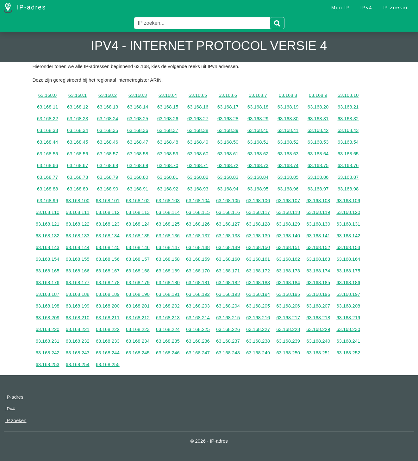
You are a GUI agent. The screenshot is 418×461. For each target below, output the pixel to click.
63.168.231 (47, 341)
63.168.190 (138, 294)
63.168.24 (107, 118)
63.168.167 (108, 270)
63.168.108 (318, 200)
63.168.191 (168, 294)
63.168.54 (348, 142)
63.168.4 (168, 95)
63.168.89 (77, 188)
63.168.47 (137, 142)
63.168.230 (348, 329)
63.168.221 (78, 329)
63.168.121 (47, 224)
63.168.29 (258, 118)
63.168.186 (348, 282)
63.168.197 (348, 294)
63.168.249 (258, 352)
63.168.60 (198, 153)
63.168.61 (228, 153)
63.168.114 (168, 212)
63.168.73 (258, 165)
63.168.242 (47, 352)
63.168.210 (78, 317)
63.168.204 (228, 305)
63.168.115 (198, 212)
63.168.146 (138, 247)
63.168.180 (168, 282)
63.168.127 (228, 224)
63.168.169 (168, 270)
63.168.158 (168, 259)
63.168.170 (198, 270)
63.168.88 (47, 188)
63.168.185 (318, 282)
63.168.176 (47, 282)
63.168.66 (47, 165)
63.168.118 (288, 212)
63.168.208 (348, 305)
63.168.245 (138, 352)
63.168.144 (78, 247)
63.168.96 (288, 188)
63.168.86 (318, 177)
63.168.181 (198, 282)
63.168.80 (137, 177)
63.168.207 (318, 305)
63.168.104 (198, 200)
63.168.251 (318, 352)
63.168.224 (168, 329)
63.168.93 (198, 188)
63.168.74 (288, 165)
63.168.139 (258, 235)
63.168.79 (107, 177)
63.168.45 (77, 142)
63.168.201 (138, 305)
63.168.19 (288, 106)
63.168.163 (318, 259)
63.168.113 (138, 212)
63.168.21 (348, 106)
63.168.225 (198, 329)
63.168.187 (47, 294)
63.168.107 (288, 200)
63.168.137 (198, 235)
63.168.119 (318, 212)
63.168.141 (318, 235)
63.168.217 (288, 317)
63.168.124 (138, 224)
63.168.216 (258, 317)
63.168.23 (77, 118)
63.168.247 (198, 352)
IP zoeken (396, 7)
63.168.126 (198, 224)
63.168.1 (77, 95)
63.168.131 (348, 224)
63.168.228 (288, 329)
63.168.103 (168, 200)
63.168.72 (228, 165)
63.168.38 (198, 130)
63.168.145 (108, 247)
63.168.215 (228, 317)
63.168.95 (258, 188)
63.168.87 (348, 177)
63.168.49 (198, 142)
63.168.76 (348, 165)
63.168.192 (198, 294)
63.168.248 (228, 352)
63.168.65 (348, 153)
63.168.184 (288, 282)
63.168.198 (47, 305)
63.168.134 (108, 235)
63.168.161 (258, 259)
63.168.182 (228, 282)
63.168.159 (198, 259)
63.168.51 (258, 142)
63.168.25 (137, 118)
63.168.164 (348, 259)
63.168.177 (78, 282)
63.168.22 (47, 118)
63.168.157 (138, 259)
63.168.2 (107, 95)
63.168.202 (168, 305)
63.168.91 (137, 188)
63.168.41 (288, 130)
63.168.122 (78, 224)
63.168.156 (108, 259)
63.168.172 (258, 270)
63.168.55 (47, 153)
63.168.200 (108, 305)
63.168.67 (77, 165)
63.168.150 (258, 247)
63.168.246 (168, 352)
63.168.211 (108, 317)
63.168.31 (318, 118)
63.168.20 (318, 106)
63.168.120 (348, 212)
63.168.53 (318, 142)
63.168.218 (318, 317)
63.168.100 (78, 200)
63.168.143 (47, 247)
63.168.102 (138, 200)
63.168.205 (258, 305)
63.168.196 (318, 294)
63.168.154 (47, 259)
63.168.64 (318, 153)
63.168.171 (228, 270)
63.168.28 (228, 118)
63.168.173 (288, 270)
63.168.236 (198, 341)
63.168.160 (228, 259)
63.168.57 (107, 153)
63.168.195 (288, 294)
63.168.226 (228, 329)
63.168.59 (167, 153)
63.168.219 (348, 317)
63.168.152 (318, 247)
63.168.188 (78, 294)
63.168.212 (138, 317)
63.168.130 (318, 224)
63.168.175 (348, 270)
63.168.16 (198, 106)
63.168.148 (198, 247)
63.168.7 (258, 95)
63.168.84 (258, 177)
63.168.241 (348, 341)
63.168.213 (168, 317)
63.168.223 (138, 329)
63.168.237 (228, 341)
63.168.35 (107, 130)
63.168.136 (168, 235)
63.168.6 (228, 95)
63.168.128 (258, 224)
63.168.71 (198, 165)
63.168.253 (47, 364)
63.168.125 (168, 224)
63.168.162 (288, 259)
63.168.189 (108, 294)
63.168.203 (198, 305)
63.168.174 (318, 270)
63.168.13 (107, 106)
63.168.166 (78, 270)
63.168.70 (167, 165)
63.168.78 (77, 177)
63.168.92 (167, 188)
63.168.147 (168, 247)
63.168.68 (107, 165)
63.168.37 (167, 130)
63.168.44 (47, 142)
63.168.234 (138, 341)
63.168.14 (137, 106)
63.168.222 (108, 329)
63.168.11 (47, 106)
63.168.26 (167, 118)
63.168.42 (318, 130)
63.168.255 (108, 364)
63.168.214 (198, 317)
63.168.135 (138, 235)
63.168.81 (167, 177)
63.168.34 (77, 130)
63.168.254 (78, 364)
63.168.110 (47, 212)
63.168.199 (78, 305)
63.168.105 (228, 200)
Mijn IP (340, 7)
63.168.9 (318, 95)
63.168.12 (77, 106)
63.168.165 (47, 270)
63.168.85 (288, 177)
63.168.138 (228, 235)
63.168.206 (288, 305)
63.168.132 (47, 235)
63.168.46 (107, 142)
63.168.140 (288, 235)
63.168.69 (137, 165)
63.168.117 (258, 212)
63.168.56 (77, 153)
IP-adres (25, 8)
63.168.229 (318, 329)
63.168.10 (348, 95)
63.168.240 (318, 341)
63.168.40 (258, 130)
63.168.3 (137, 95)
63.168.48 (167, 142)
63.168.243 (78, 352)
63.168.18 (258, 106)
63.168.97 (318, 188)
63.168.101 (108, 200)
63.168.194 (258, 294)
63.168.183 (258, 282)
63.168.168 (138, 270)
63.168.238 (258, 341)
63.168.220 (47, 329)
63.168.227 (258, 329)
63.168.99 (47, 200)
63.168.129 (288, 224)
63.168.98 (348, 188)
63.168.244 (108, 352)
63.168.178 (108, 282)
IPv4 (366, 7)
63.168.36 (137, 130)
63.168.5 (198, 95)
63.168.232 (78, 341)
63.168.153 (348, 247)
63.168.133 (78, 235)
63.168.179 (138, 282)
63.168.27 (198, 118)
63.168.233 (108, 341)
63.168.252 (348, 352)
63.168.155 (78, 259)
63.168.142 (348, 235)
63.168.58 (137, 153)
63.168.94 (228, 188)
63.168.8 (288, 95)
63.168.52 (288, 142)
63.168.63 (288, 153)
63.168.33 (47, 130)
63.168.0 (47, 95)
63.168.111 (78, 212)
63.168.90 (107, 188)
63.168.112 (108, 212)
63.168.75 (318, 165)
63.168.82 (198, 177)
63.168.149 (228, 247)
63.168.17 (228, 106)
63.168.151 (288, 247)
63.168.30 (288, 118)
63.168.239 (288, 341)
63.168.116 (228, 212)
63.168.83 (228, 177)
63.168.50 (228, 142)
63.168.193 (228, 294)
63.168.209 (47, 317)
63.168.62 (258, 153)
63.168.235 (168, 341)
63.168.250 (288, 352)
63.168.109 (348, 200)
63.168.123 (108, 224)
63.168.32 (348, 118)
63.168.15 (167, 106)
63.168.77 (47, 177)
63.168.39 (228, 130)
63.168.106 (258, 200)
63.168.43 (348, 130)
